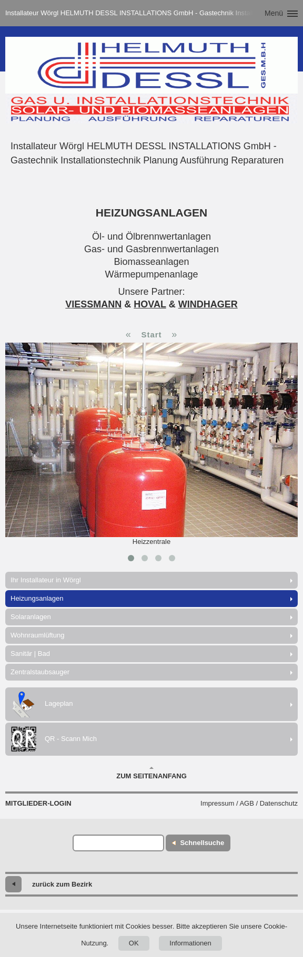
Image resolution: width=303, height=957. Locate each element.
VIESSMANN (93, 304)
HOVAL (150, 304)
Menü (274, 13)
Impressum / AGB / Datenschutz (249, 803)
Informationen (190, 943)
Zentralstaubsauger (40, 672)
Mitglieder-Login (38, 803)
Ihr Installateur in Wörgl (46, 580)
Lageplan (42, 704)
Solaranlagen (31, 617)
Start (151, 334)
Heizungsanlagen (37, 598)
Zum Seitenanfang (151, 773)
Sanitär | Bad (30, 653)
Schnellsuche (202, 843)
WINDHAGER (208, 304)
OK (134, 943)
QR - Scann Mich (54, 739)
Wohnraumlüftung (37, 635)
